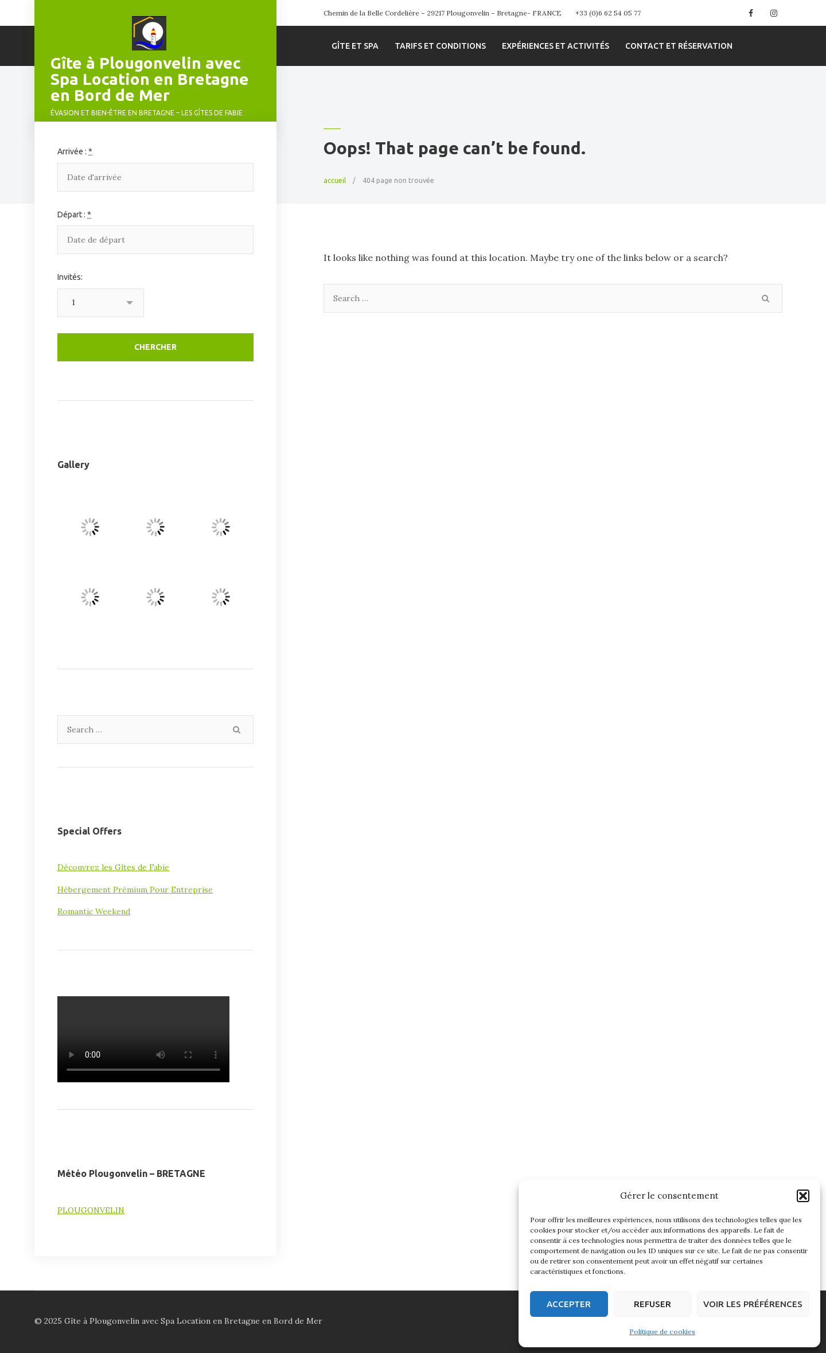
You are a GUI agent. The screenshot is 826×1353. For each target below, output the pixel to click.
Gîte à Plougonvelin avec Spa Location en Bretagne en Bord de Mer (149, 79)
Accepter (569, 1304)
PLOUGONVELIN (90, 1210)
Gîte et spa (355, 45)
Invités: (70, 277)
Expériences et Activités (555, 45)
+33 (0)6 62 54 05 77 (608, 13)
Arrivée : (74, 151)
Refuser (652, 1304)
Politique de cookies (662, 1331)
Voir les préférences (752, 1304)
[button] (803, 1196)
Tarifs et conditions (440, 45)
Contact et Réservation (679, 45)
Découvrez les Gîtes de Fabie (113, 867)
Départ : (74, 214)
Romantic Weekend (93, 911)
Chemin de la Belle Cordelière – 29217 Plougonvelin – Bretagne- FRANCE (443, 13)
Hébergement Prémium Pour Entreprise (135, 889)
